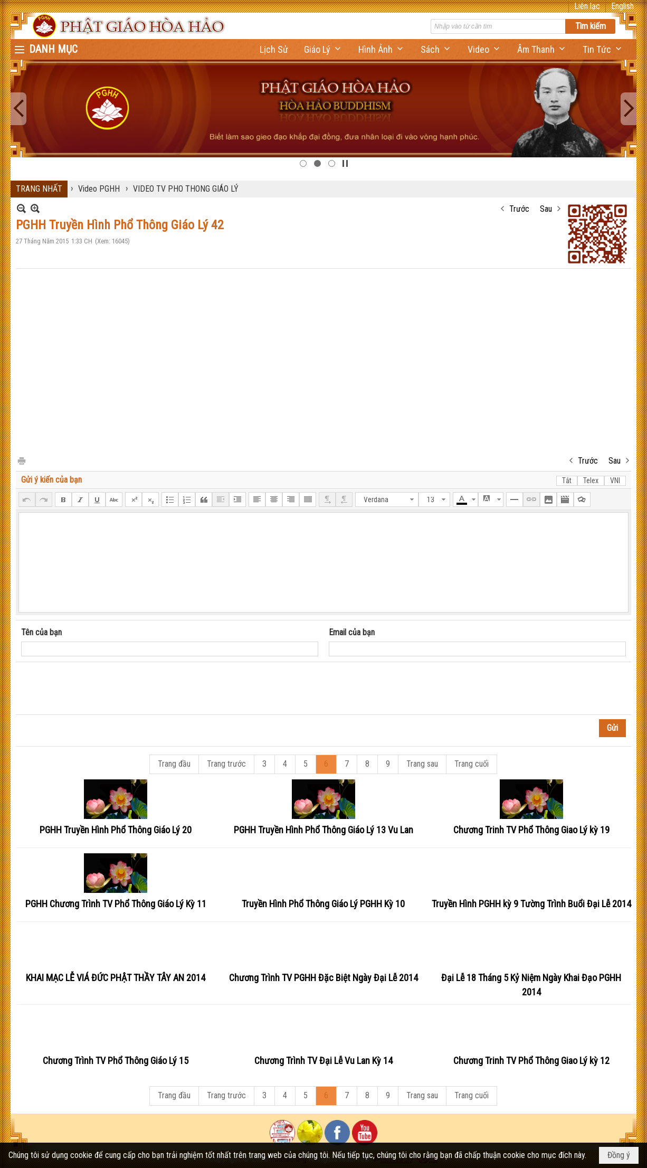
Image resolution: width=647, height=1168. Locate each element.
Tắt (567, 480)
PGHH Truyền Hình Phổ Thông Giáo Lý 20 (116, 829)
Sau (546, 209)
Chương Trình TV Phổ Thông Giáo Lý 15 (115, 1060)
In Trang (21, 460)
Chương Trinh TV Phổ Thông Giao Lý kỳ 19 (531, 829)
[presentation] (101, 688)
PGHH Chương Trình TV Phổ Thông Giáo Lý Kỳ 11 (115, 903)
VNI (615, 480)
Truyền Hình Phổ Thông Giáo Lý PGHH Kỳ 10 (323, 903)
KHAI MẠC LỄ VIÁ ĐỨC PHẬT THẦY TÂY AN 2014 (115, 977)
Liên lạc (587, 6)
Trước (519, 209)
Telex (590, 480)
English (622, 6)
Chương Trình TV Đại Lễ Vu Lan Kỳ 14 (323, 1060)
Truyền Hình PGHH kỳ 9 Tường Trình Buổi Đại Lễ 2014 (531, 903)
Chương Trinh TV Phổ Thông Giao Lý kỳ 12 (531, 1060)
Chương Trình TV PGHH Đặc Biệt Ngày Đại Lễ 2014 (323, 977)
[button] (323, 49)
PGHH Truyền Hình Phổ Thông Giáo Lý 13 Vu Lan (323, 829)
